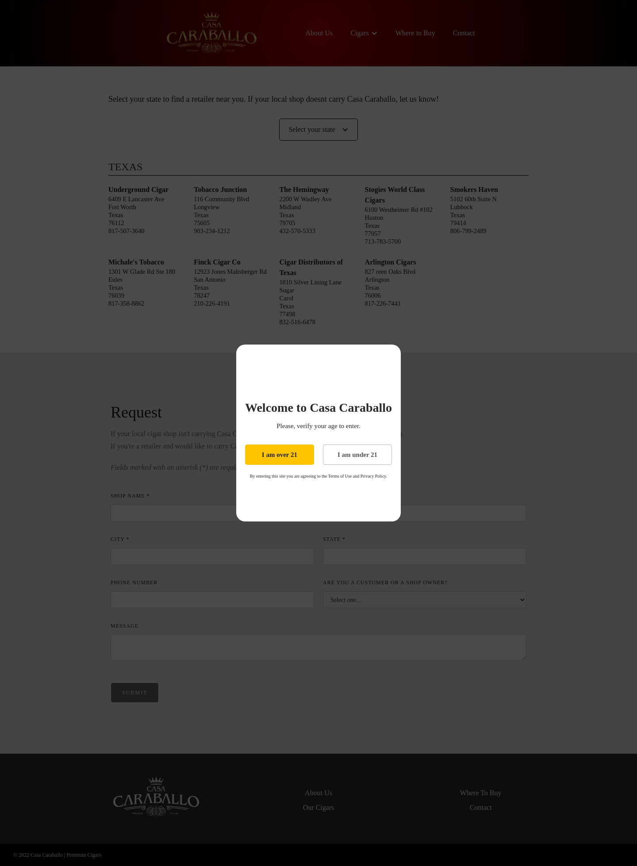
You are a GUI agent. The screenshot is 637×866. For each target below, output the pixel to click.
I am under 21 (357, 454)
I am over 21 (279, 454)
